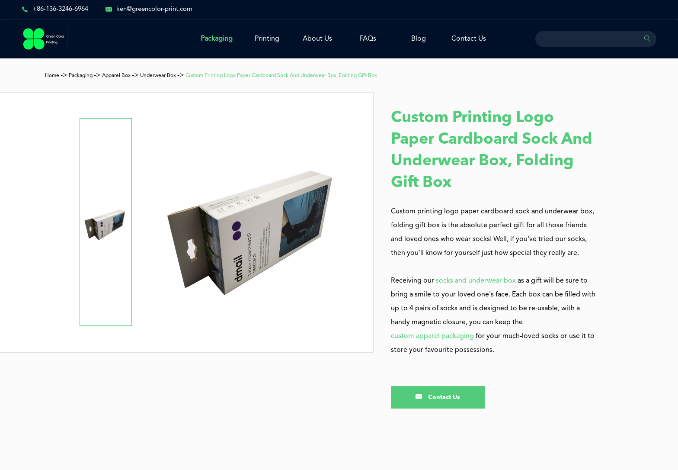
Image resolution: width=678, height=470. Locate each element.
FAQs (367, 38)
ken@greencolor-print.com (154, 9)
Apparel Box (116, 75)
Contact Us (468, 38)
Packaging (217, 38)
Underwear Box (158, 75)
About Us (317, 38)
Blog (418, 38)
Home (52, 75)
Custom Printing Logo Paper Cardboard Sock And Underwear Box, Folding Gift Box (281, 75)
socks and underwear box (476, 280)
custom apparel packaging (432, 336)
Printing (267, 38)
